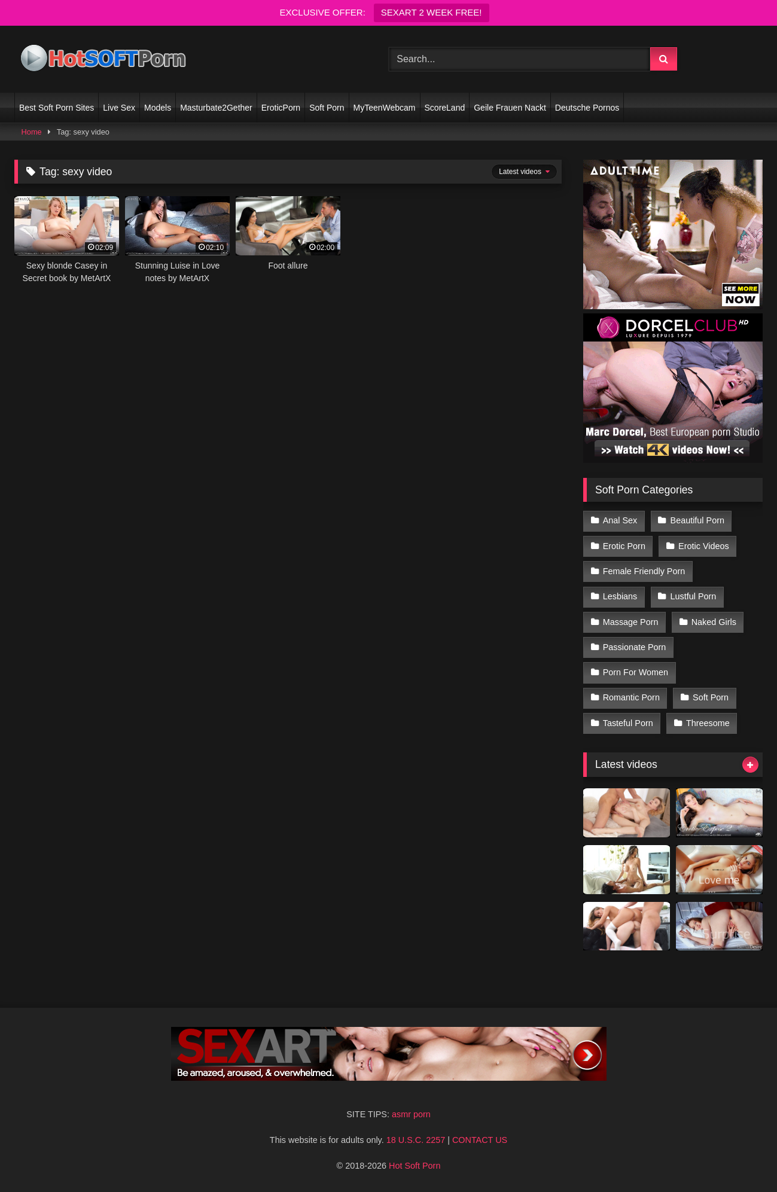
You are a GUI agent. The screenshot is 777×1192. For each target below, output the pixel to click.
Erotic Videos (703, 546)
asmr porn (411, 1114)
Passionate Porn (634, 647)
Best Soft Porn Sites (56, 107)
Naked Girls (713, 622)
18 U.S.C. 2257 (415, 1140)
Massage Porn (631, 622)
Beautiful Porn (697, 520)
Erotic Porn (624, 546)
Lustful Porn (694, 596)
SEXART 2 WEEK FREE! (431, 12)
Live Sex (119, 107)
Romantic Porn (631, 697)
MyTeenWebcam (385, 107)
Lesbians (620, 596)
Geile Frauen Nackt (510, 107)
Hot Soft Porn (414, 1165)
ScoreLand (445, 107)
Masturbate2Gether (216, 107)
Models (157, 107)
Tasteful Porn (628, 723)
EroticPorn (280, 107)
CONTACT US (479, 1140)
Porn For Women (635, 672)
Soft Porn (326, 107)
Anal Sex (620, 520)
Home (32, 131)
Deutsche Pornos (587, 107)
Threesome (708, 723)
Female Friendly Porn (644, 571)
